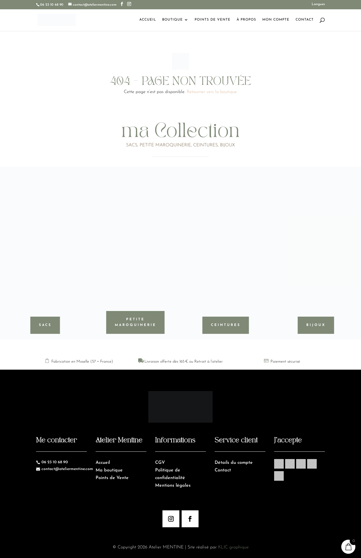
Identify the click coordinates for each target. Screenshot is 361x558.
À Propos (246, 19)
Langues (318, 4)
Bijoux (316, 325)
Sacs (45, 325)
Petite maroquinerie (135, 322)
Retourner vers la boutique (212, 92)
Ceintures (226, 325)
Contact (305, 19)
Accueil (147, 19)
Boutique (172, 19)
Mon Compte (275, 19)
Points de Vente (212, 19)
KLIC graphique (233, 547)
